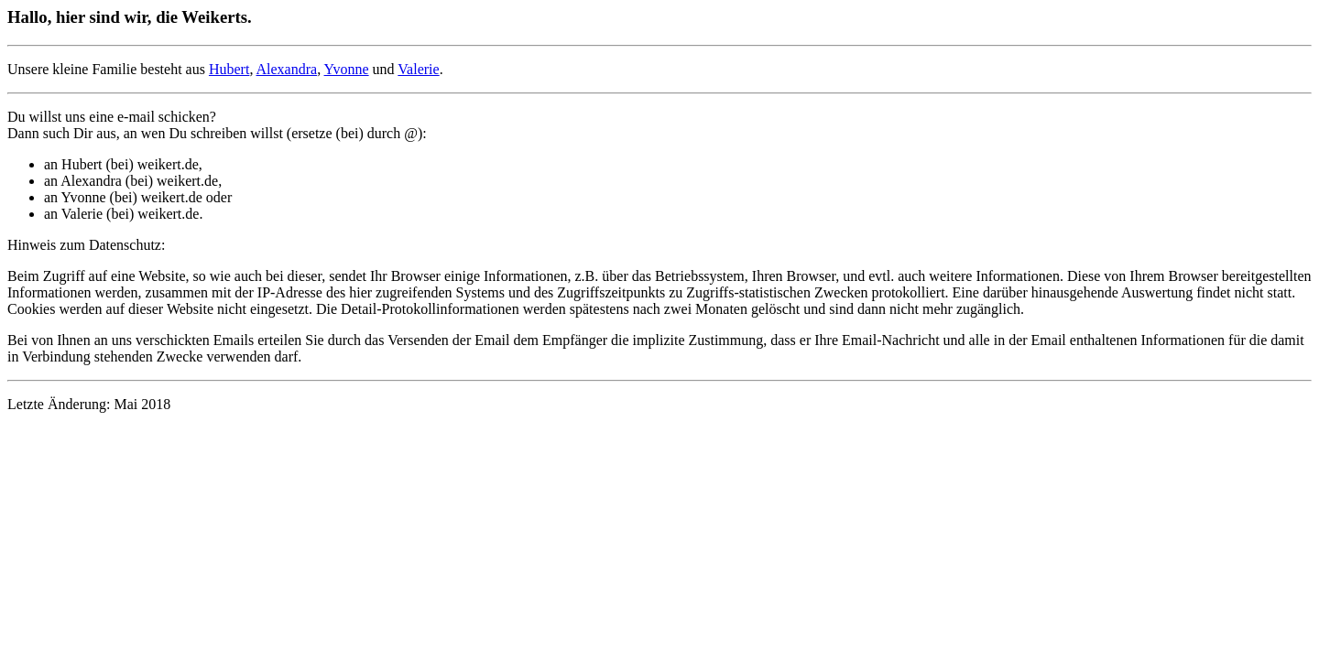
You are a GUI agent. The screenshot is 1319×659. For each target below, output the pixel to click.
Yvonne (346, 69)
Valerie (418, 69)
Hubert (229, 69)
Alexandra (287, 69)
